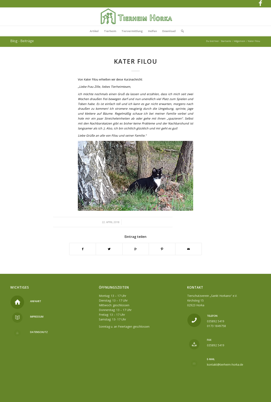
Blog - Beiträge (22, 41)
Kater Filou (135, 61)
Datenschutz (39, 332)
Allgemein (239, 41)
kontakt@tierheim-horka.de (225, 364)
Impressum (36, 316)
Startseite (226, 41)
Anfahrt (35, 301)
